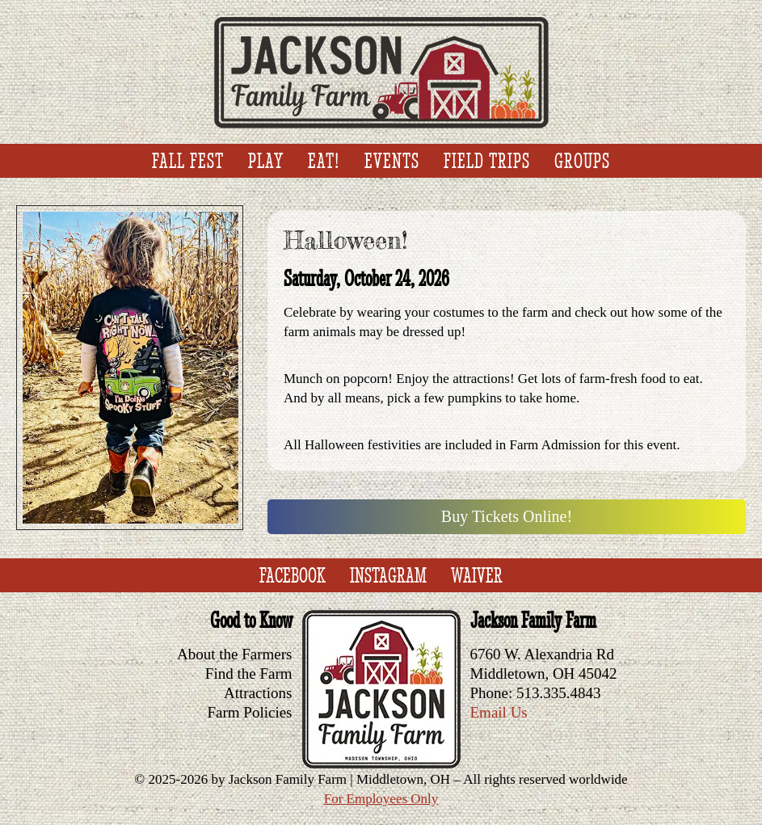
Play (266, 161)
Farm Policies (249, 712)
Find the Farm (249, 673)
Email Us (499, 712)
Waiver (477, 575)
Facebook (292, 575)
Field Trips (487, 161)
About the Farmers (234, 654)
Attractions (258, 692)
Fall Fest (188, 161)
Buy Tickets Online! (506, 516)
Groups (582, 161)
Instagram (388, 575)
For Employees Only (381, 798)
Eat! (323, 161)
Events (391, 161)
